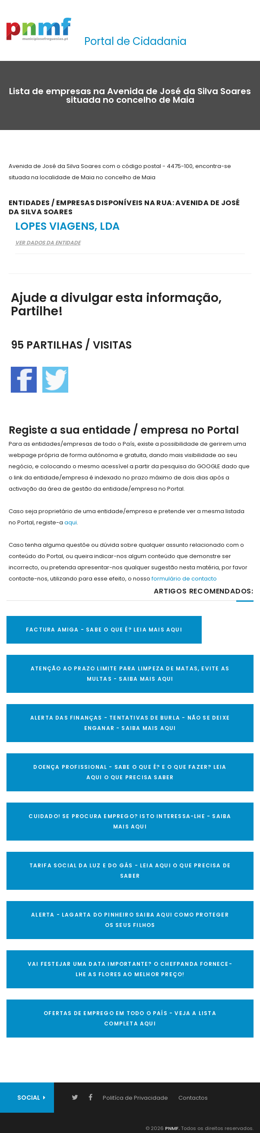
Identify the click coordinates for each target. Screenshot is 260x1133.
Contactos (193, 1098)
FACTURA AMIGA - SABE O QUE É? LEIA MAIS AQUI (104, 629)
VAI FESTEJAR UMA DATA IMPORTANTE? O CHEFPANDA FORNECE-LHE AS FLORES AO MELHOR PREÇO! (130, 969)
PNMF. (172, 1128)
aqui (70, 522)
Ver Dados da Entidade (47, 242)
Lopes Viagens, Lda (67, 226)
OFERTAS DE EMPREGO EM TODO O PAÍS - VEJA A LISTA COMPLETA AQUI (130, 1018)
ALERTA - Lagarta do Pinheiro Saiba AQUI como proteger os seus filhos (130, 920)
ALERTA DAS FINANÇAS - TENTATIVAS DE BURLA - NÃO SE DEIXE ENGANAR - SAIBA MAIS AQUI (130, 723)
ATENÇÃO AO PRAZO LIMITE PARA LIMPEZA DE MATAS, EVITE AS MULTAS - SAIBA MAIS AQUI (130, 673)
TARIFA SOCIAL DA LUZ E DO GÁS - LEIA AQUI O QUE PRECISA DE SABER (130, 870)
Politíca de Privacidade (135, 1098)
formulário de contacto (184, 578)
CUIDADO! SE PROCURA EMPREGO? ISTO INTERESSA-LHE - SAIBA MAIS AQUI (130, 821)
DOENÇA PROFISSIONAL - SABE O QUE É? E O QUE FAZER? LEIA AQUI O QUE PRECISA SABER (129, 772)
